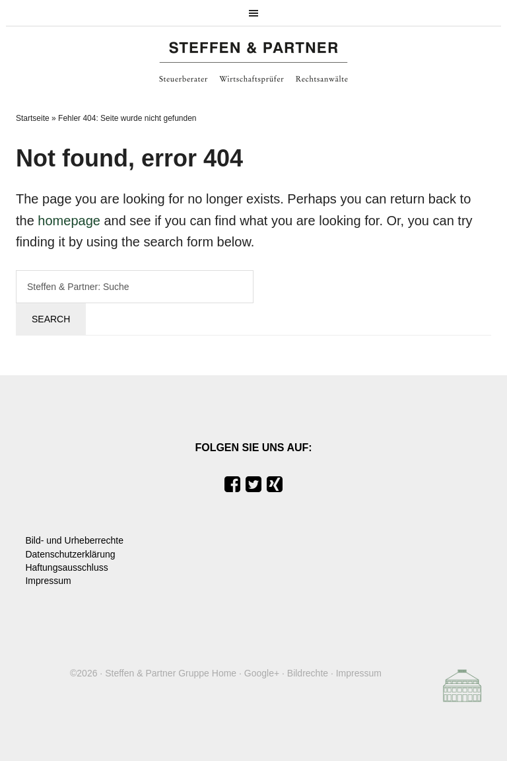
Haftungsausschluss (66, 567)
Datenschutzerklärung (70, 554)
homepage (69, 220)
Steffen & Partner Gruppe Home (170, 673)
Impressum (48, 580)
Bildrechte (307, 673)
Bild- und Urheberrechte (74, 540)
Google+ (261, 673)
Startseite (33, 118)
